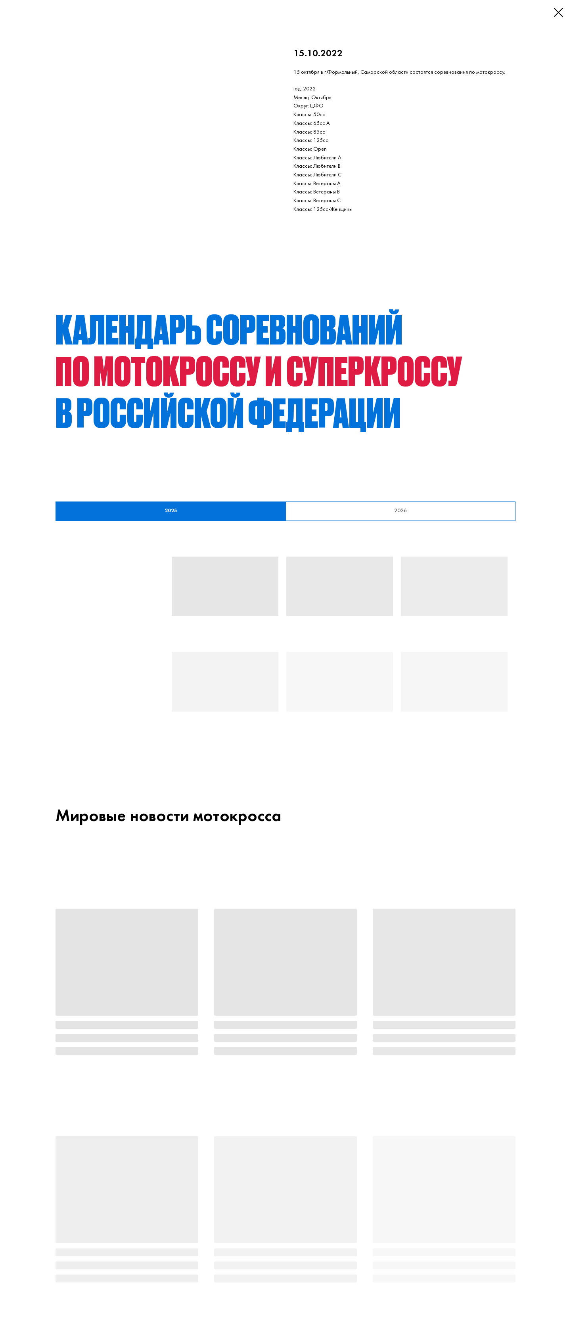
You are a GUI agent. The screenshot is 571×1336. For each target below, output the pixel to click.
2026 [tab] (400, 510)
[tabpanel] (285, 649)
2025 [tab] (171, 510)
